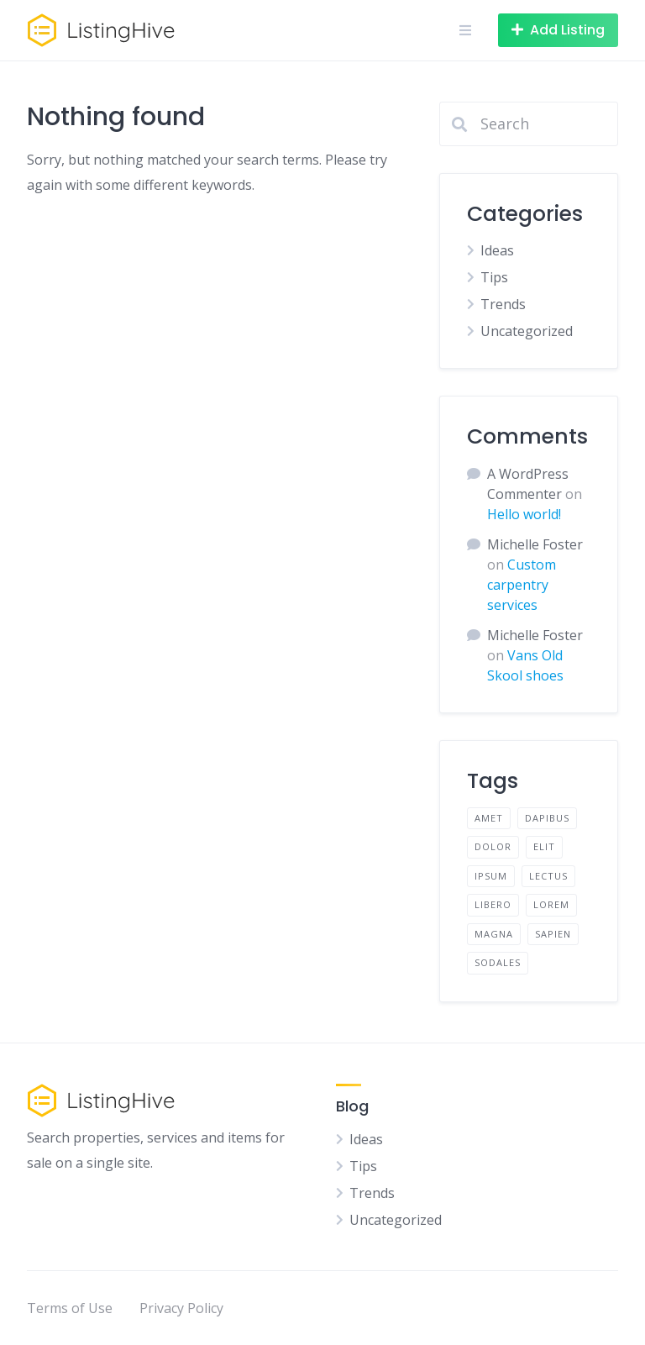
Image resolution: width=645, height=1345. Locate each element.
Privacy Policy (181, 1308)
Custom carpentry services (521, 584)
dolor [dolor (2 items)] (493, 846)
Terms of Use (70, 1308)
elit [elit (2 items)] (544, 846)
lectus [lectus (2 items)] (548, 876)
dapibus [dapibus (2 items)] (547, 818)
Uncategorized (526, 331)
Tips (494, 277)
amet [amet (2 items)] (489, 818)
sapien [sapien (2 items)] (553, 933)
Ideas (497, 250)
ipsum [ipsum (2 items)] (491, 876)
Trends (503, 304)
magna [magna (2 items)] (494, 933)
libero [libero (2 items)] (493, 904)
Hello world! (524, 514)
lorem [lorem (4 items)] (551, 904)
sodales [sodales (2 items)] (498, 962)
